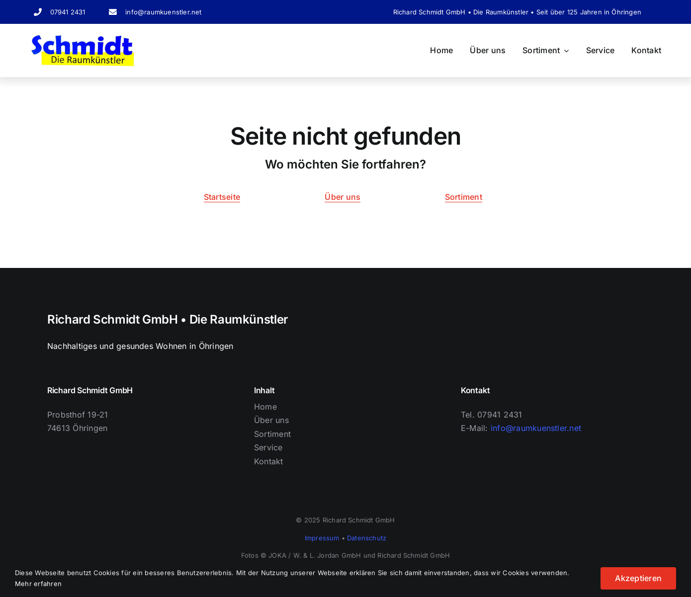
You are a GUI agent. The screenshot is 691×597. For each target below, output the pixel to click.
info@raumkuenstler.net (163, 12)
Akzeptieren (638, 578)
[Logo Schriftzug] (83, 38)
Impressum (322, 538)
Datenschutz (366, 538)
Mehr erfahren (38, 584)
